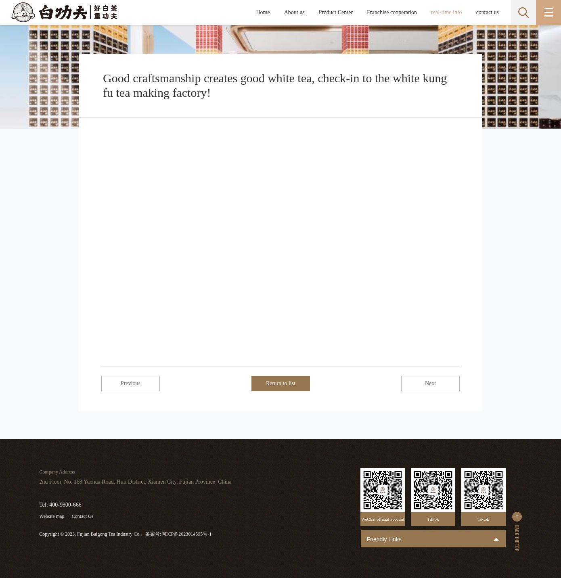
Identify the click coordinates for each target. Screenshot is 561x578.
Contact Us (83, 516)
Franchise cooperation (392, 12)
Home (263, 12)
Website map (51, 516)
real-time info (446, 12)
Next (430, 383)
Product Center (336, 12)
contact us (487, 12)
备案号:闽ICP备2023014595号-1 (178, 534)
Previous (130, 383)
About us (294, 12)
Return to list (280, 383)
